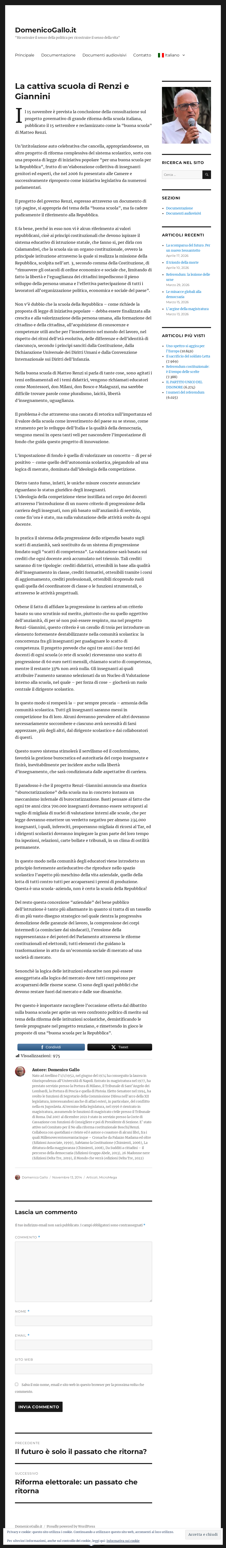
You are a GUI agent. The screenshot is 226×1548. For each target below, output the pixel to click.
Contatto (142, 55)
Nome (22, 1311)
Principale (24, 55)
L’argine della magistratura (187, 309)
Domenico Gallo (35, 1177)
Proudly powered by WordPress (71, 1526)
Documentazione (58, 55)
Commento (27, 1237)
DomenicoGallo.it (45, 30)
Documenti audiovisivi (104, 55)
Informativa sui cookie (123, 1541)
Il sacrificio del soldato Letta (188, 356)
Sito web (24, 1359)
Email (22, 1335)
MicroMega (108, 1177)
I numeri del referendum (185, 392)
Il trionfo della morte (182, 262)
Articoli (92, 1177)
